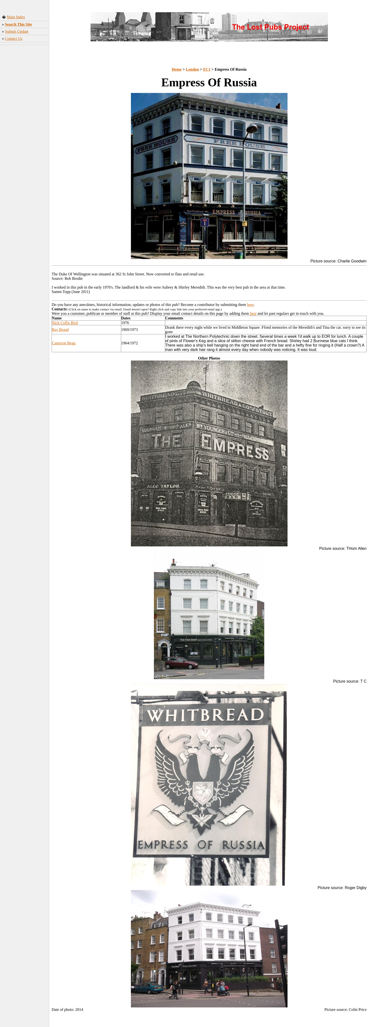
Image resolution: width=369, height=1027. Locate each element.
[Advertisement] (24, 123)
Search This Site (18, 24)
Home (177, 69)
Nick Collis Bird (65, 323)
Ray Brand (60, 329)
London (192, 69)
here (250, 305)
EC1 (206, 69)
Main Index (16, 17)
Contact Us (14, 38)
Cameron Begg (63, 343)
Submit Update (16, 31)
